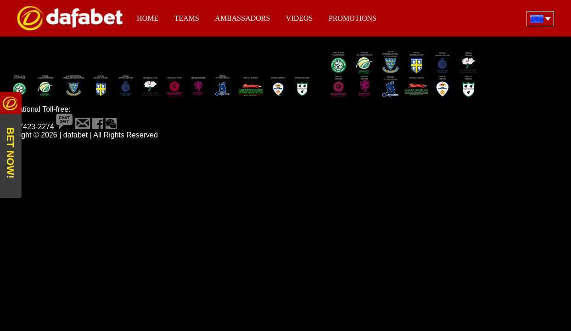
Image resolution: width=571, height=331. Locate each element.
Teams (186, 18)
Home (147, 18)
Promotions (352, 18)
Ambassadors (242, 18)
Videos (299, 18)
